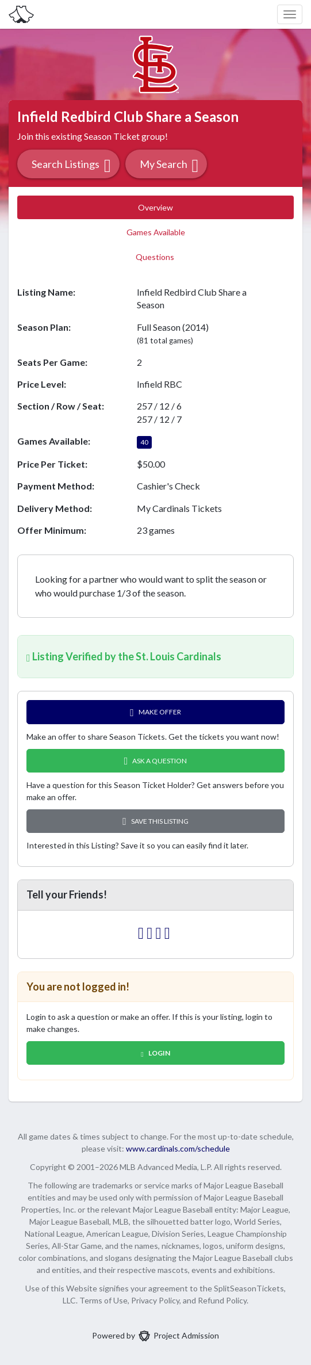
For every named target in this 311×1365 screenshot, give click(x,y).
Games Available (155, 232)
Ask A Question (155, 760)
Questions (156, 257)
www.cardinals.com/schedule (178, 1148)
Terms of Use (103, 1300)
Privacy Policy (155, 1300)
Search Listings (71, 165)
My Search (169, 165)
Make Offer (155, 712)
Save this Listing (155, 821)
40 (144, 442)
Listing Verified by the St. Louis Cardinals (123, 656)
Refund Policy (222, 1300)
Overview (155, 207)
